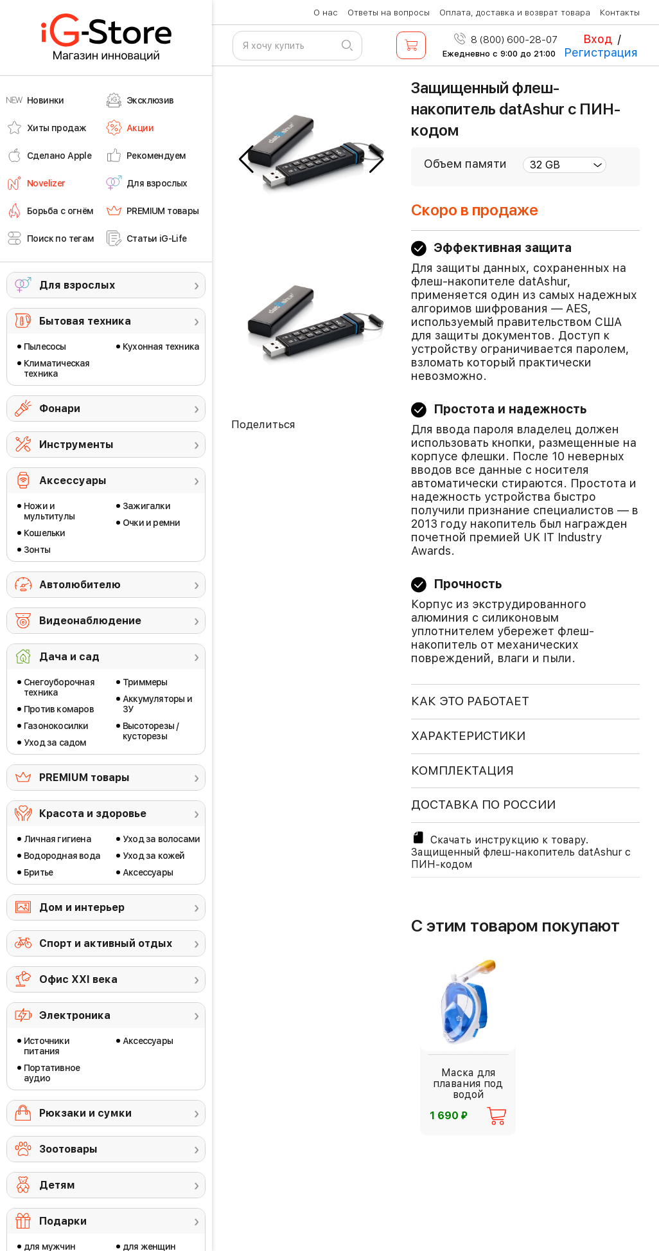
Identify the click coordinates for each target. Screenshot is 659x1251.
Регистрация (601, 52)
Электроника (74, 1015)
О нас (325, 12)
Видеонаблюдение (90, 621)
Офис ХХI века (78, 979)
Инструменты (76, 444)
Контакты (620, 12)
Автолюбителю (80, 585)
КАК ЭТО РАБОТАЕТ (470, 701)
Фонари (59, 408)
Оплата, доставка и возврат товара (514, 12)
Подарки (63, 1221)
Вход (597, 39)
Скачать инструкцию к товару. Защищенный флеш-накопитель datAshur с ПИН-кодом (521, 850)
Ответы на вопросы (388, 12)
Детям (57, 1185)
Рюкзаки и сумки (85, 1113)
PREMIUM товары (84, 777)
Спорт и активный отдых (105, 943)
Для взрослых (77, 285)
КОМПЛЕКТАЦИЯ (462, 770)
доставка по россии (483, 804)
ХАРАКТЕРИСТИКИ (468, 735)
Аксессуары (73, 480)
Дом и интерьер (82, 907)
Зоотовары (68, 1149)
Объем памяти (465, 163)
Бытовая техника (85, 321)
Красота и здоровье (92, 813)
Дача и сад (69, 657)
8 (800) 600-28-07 (506, 40)
